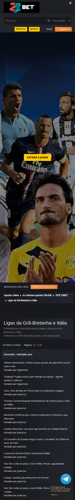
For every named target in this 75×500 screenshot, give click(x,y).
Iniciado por (24, 354)
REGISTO (21, 29)
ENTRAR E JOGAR (37, 157)
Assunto (9, 354)
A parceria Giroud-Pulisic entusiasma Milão (27, 453)
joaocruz (21, 394)
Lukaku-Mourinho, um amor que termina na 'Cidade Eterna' (36, 429)
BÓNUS (34, 29)
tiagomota (22, 370)
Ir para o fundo (12, 345)
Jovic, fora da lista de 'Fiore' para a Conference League (33, 390)
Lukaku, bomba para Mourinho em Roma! (26, 477)
